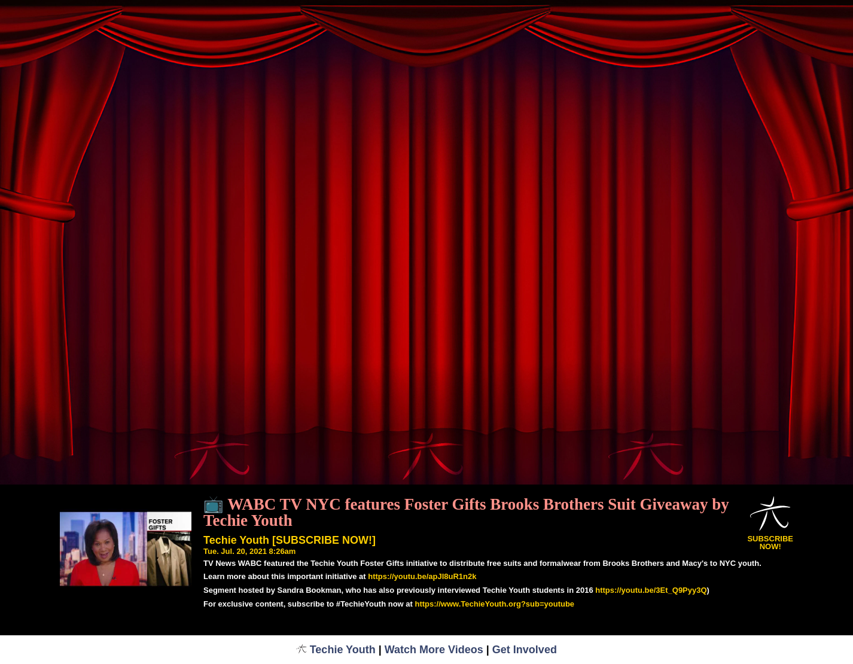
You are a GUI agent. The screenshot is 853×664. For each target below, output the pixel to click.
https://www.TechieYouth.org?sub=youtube (494, 603)
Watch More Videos (434, 650)
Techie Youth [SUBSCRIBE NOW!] (289, 540)
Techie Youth (336, 650)
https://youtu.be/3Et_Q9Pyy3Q (650, 590)
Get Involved (524, 650)
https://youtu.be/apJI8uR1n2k (422, 576)
